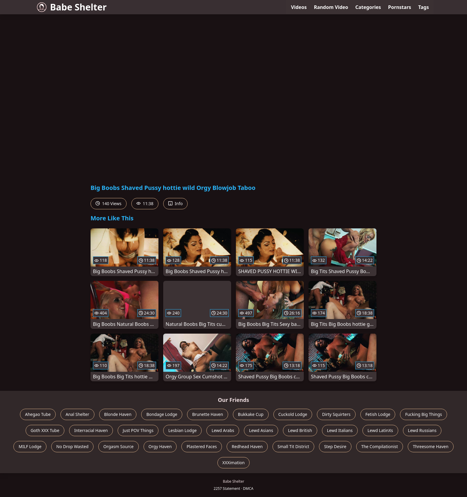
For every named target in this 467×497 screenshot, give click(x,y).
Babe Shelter (72, 7)
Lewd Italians (340, 430)
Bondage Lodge (161, 414)
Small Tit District (293, 446)
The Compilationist (379, 446)
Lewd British (300, 430)
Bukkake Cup (251, 414)
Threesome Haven (430, 446)
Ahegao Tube (38, 414)
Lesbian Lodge (182, 430)
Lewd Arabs (222, 430)
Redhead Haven (247, 446)
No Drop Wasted (72, 446)
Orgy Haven (160, 446)
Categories (368, 7)
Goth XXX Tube (45, 430)
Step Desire (335, 446)
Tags (423, 7)
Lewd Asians (261, 430)
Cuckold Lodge (292, 414)
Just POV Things (138, 430)
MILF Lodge (29, 446)
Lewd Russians (422, 430)
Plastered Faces (201, 446)
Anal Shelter (77, 414)
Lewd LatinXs (380, 430)
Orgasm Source (118, 446)
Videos (299, 7)
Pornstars (399, 7)
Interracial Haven (91, 430)
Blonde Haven (118, 414)
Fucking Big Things (423, 414)
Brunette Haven (207, 414)
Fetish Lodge (377, 414)
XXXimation (233, 462)
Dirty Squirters (336, 414)
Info (175, 203)
